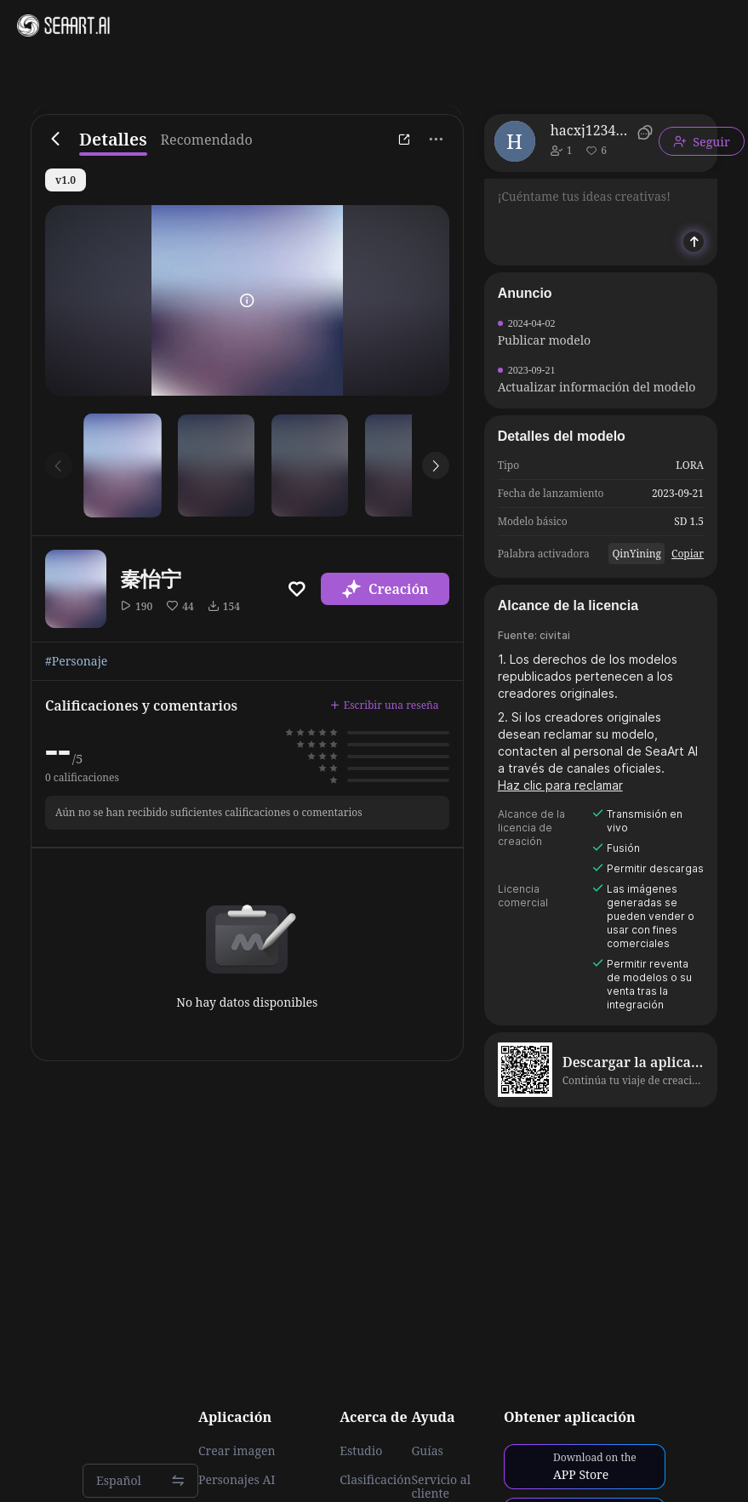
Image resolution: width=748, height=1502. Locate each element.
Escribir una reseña (384, 705)
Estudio (361, 1451)
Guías (427, 1451)
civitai (555, 635)
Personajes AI (237, 1480)
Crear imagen (236, 1451)
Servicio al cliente (441, 1486)
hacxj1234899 (591, 130)
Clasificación (375, 1480)
